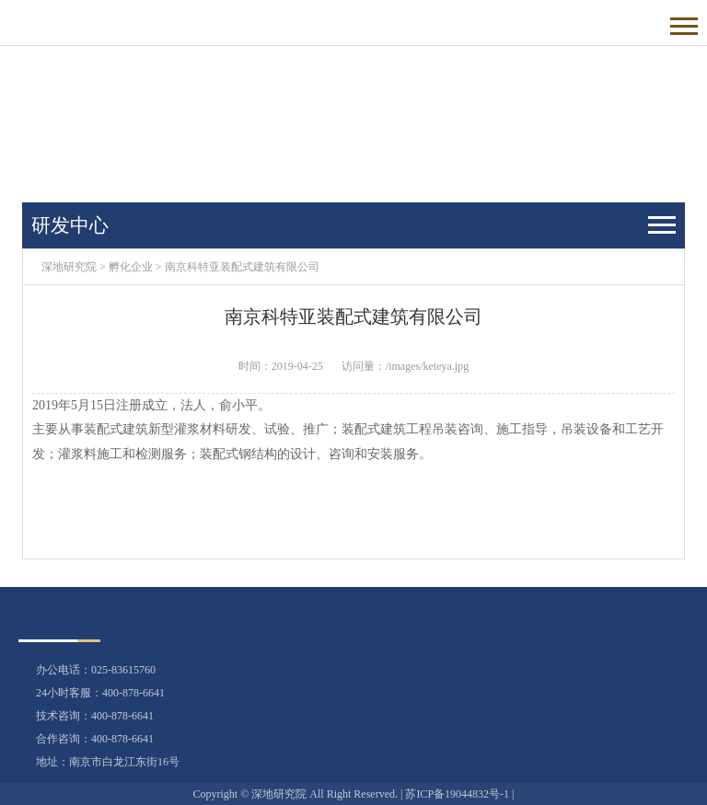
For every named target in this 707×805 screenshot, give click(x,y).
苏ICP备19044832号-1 (457, 794)
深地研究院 (69, 266)
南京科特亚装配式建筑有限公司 (242, 266)
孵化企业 (131, 266)
